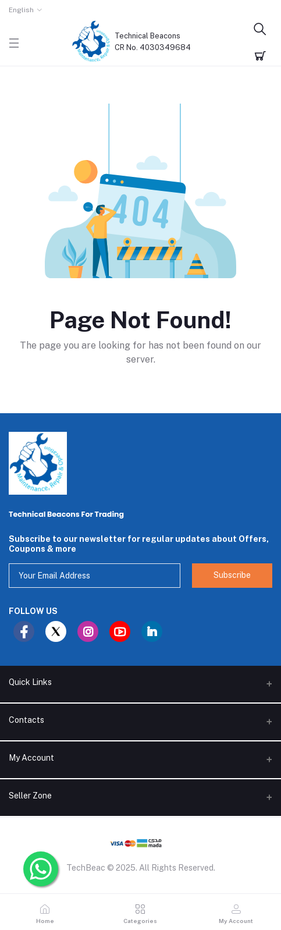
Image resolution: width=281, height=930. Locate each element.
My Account (31, 757)
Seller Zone (30, 795)
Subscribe (232, 575)
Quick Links (30, 682)
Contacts (26, 720)
